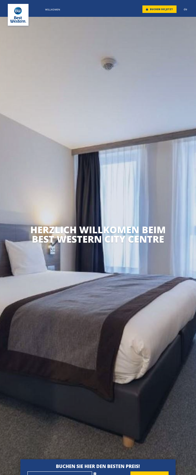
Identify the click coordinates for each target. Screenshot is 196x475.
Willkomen (52, 9)
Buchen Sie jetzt (159, 9)
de (185, 9)
